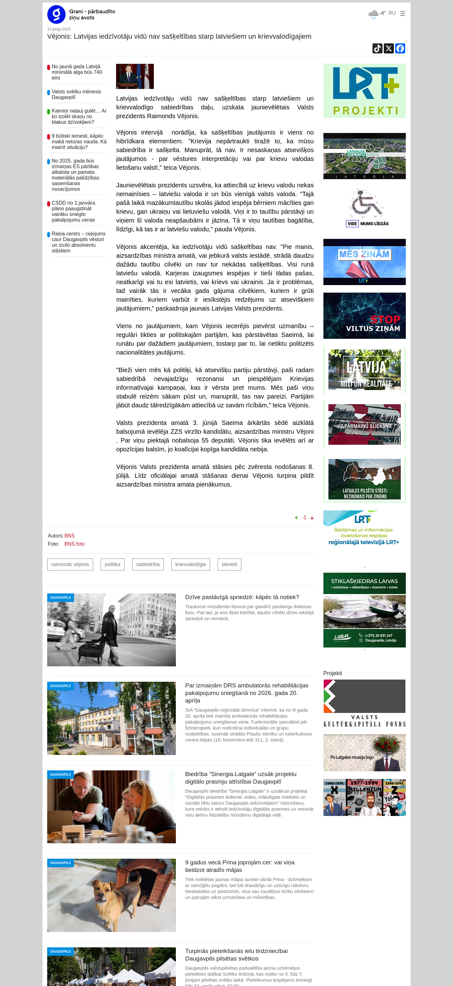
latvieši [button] (229, 564)
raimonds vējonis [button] (70, 564)
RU (392, 13)
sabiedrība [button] (148, 564)
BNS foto (74, 544)
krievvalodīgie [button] (191, 564)
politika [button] (112, 564)
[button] (401, 13)
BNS (69, 535)
